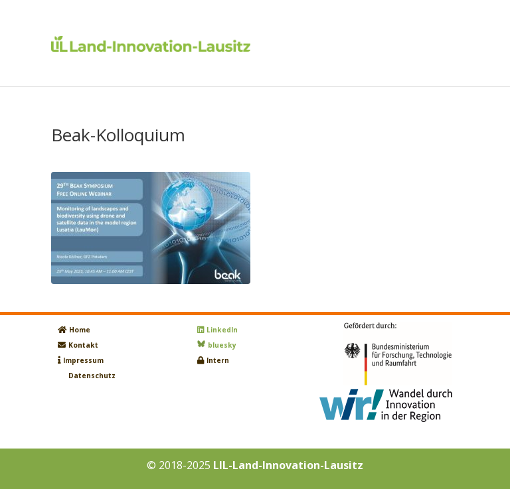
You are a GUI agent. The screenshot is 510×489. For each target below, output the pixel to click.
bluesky (222, 345)
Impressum (83, 360)
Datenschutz (92, 375)
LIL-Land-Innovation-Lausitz (288, 465)
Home (79, 329)
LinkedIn (222, 329)
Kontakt (83, 345)
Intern (218, 360)
